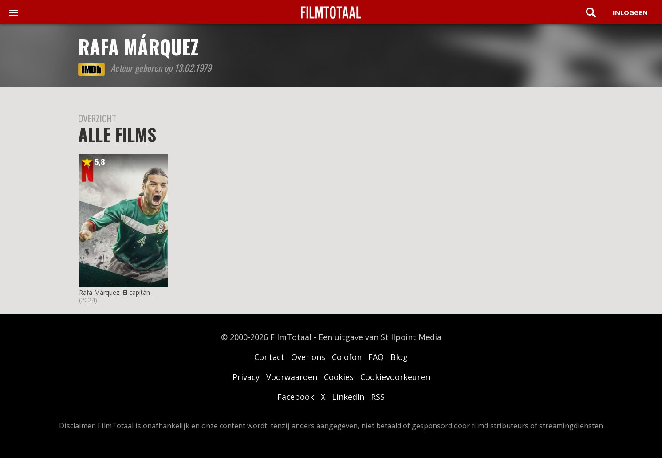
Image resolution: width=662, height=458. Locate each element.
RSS (378, 396)
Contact (269, 357)
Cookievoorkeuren (395, 377)
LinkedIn (348, 396)
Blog (399, 357)
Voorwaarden (291, 377)
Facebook (295, 396)
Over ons (308, 357)
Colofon (347, 357)
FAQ (376, 357)
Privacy (246, 377)
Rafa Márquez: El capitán (114, 292)
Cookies (339, 377)
